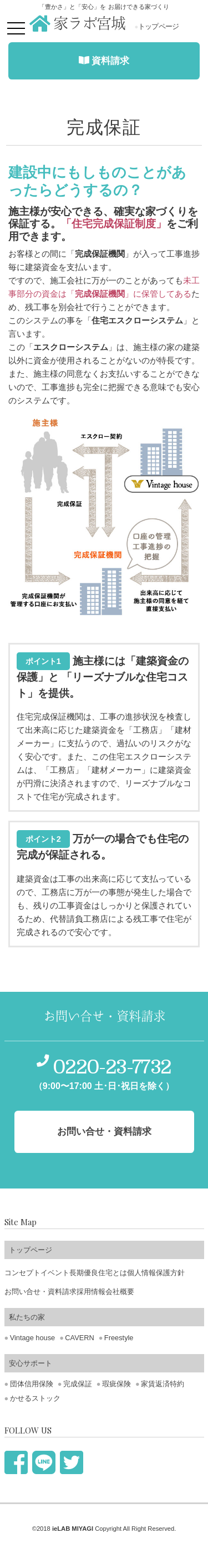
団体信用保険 (31, 1384)
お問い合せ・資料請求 (40, 1291)
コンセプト (22, 1273)
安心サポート (30, 1363)
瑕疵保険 (116, 1384)
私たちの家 (27, 1317)
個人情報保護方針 (156, 1273)
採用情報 (91, 1291)
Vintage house (32, 1338)
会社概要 (119, 1291)
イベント (54, 1273)
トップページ (157, 26)
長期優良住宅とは (98, 1273)
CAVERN (79, 1338)
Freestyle (119, 1338)
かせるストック (35, 1398)
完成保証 (77, 1384)
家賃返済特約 (162, 1384)
